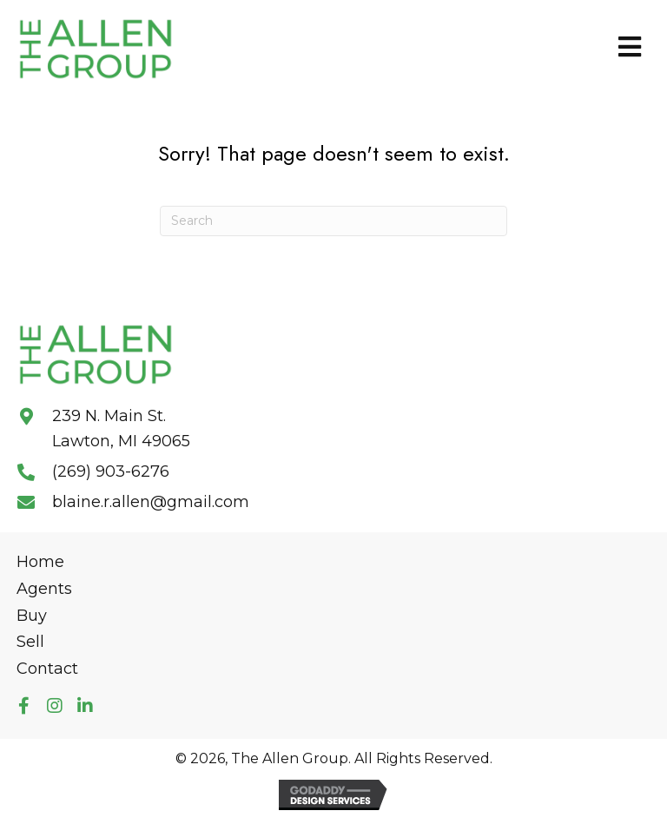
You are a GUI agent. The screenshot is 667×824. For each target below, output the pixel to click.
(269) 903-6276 (110, 471)
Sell (30, 641)
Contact (47, 668)
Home (40, 561)
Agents (44, 588)
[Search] (333, 221)
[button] (24, 706)
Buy (32, 615)
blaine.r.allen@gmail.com (150, 501)
